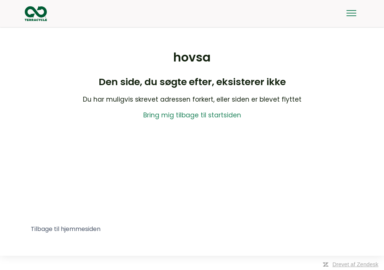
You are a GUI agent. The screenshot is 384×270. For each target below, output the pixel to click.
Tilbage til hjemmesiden (65, 229)
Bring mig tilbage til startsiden (192, 115)
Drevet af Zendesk (355, 264)
